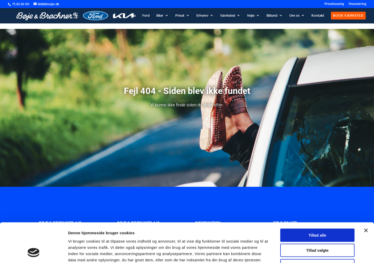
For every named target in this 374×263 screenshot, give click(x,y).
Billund (271, 15)
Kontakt (317, 15)
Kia (133, 15)
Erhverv (202, 15)
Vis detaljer (269, 253)
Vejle (251, 15)
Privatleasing (334, 4)
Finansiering (357, 4)
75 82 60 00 (21, 4)
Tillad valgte (317, 215)
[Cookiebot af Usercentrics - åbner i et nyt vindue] (33, 253)
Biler (159, 15)
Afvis (317, 230)
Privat (179, 15)
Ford (146, 15)
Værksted (227, 15)
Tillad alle (317, 199)
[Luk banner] (366, 194)
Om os (294, 15)
